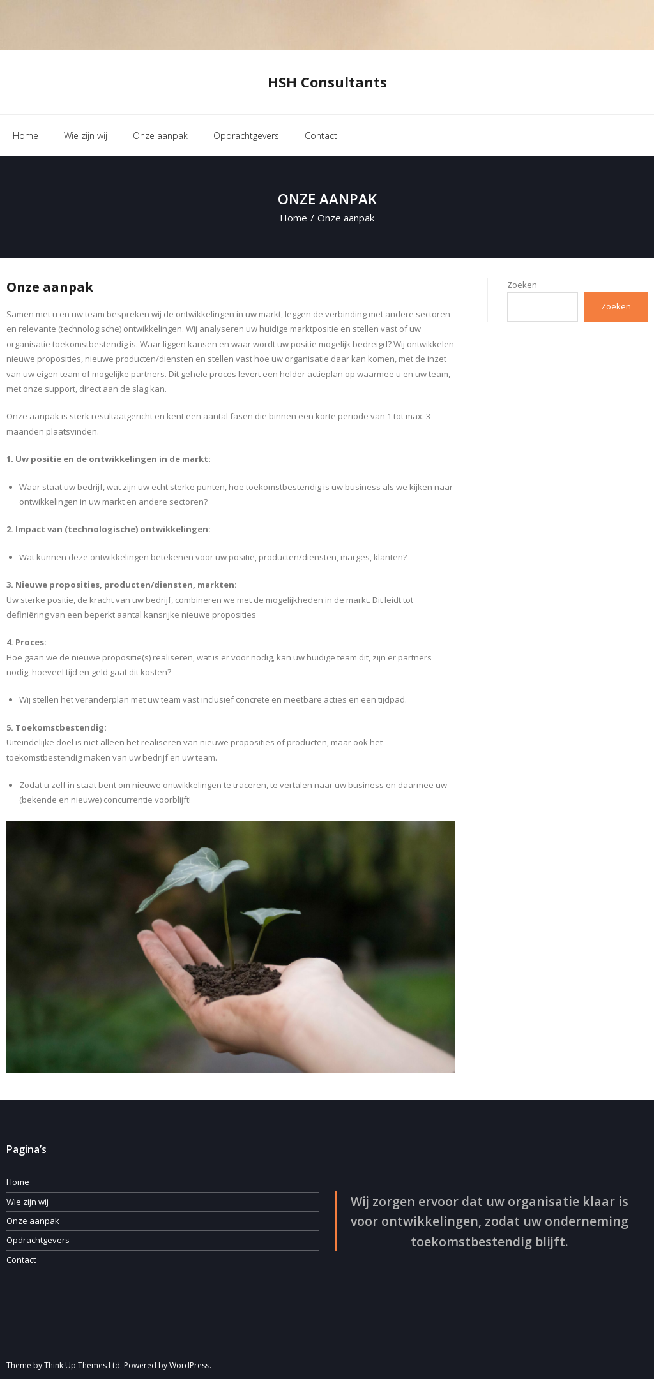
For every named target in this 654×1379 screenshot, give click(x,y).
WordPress (189, 1365)
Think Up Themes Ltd (82, 1365)
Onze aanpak (32, 1220)
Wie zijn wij (27, 1201)
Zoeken (522, 284)
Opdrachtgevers (38, 1240)
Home (25, 136)
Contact (21, 1259)
